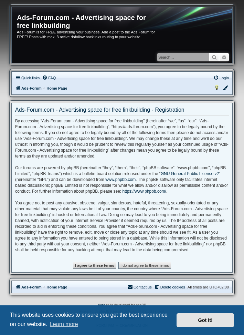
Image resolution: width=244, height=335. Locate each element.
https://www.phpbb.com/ (144, 191)
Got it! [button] (205, 320)
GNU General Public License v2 (190, 173)
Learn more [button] (64, 324)
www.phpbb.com (120, 179)
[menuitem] (49, 78)
